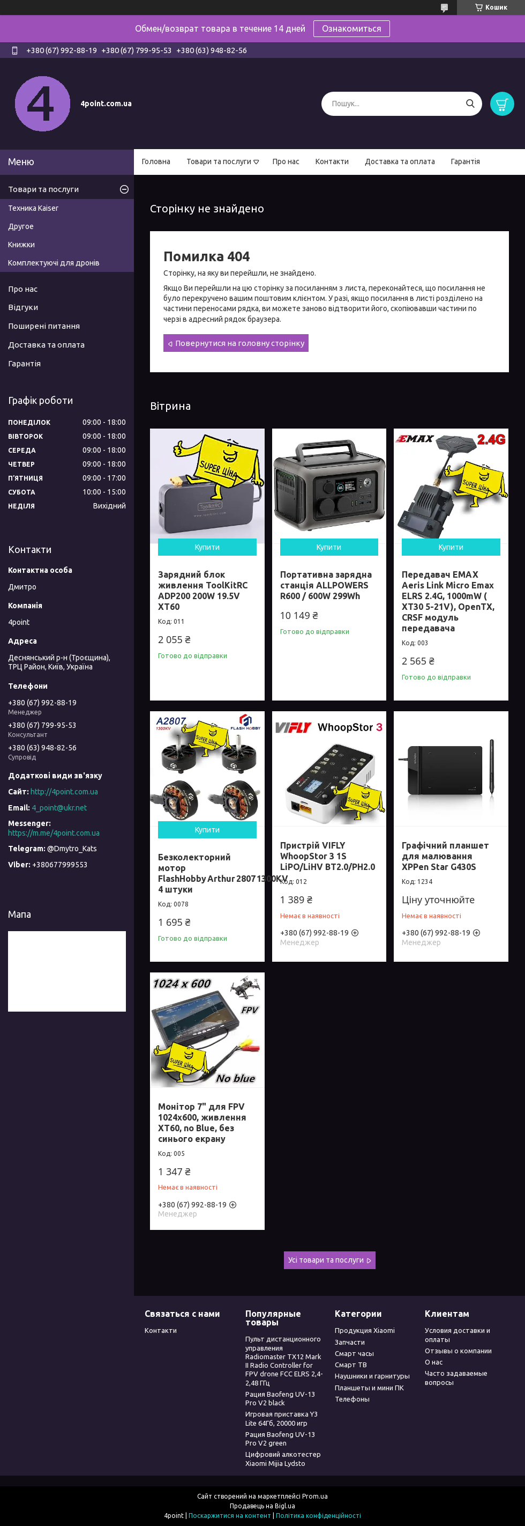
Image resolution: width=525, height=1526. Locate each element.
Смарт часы (354, 1353)
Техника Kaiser (33, 208)
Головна (156, 161)
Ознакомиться (351, 28)
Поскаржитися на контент (230, 1515)
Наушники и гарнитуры (372, 1376)
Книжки (21, 244)
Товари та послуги (218, 161)
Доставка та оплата (400, 161)
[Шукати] (470, 104)
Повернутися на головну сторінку (239, 343)
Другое (21, 226)
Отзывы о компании (458, 1350)
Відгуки (23, 307)
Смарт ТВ (351, 1364)
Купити (207, 547)
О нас (433, 1362)
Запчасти (350, 1342)
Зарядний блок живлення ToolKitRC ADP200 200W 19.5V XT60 (203, 590)
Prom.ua (315, 1496)
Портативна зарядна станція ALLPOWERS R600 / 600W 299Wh (326, 585)
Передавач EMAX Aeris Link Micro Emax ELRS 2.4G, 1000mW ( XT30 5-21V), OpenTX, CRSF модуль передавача (448, 601)
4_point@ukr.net (59, 807)
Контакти (332, 161)
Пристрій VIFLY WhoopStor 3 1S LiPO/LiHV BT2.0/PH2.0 (327, 856)
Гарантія (465, 161)
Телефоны (352, 1399)
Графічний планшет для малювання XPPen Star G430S (445, 856)
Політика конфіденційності (318, 1515)
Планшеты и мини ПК (369, 1387)
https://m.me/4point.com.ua (54, 833)
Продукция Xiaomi (365, 1330)
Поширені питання (44, 325)
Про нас (286, 161)
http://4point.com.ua (64, 791)
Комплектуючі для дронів (54, 263)
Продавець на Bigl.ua (262, 1505)
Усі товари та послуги (326, 1260)
